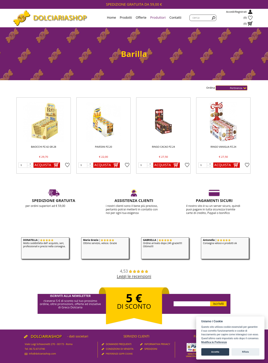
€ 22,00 (103, 156)
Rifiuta (245, 351)
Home (111, 17)
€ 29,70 (43, 156)
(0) (245, 17)
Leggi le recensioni (134, 276)
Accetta (215, 351)
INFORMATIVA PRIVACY (155, 344)
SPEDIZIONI (148, 348)
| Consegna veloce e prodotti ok (220, 241)
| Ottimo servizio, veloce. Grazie (100, 241)
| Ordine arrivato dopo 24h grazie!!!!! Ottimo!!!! (162, 243)
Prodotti (126, 17)
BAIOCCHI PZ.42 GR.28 (43, 146)
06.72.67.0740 (37, 348)
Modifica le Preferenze (214, 342)
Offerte (141, 17)
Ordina (211, 87)
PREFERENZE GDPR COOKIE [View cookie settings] (117, 353)
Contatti (175, 17)
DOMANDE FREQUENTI (116, 344)
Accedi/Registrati (236, 11)
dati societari (78, 336)
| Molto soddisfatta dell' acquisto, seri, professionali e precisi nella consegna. (44, 243)
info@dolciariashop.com (40, 353)
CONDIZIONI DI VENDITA (117, 348)
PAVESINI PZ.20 (103, 146)
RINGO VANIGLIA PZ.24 (223, 146)
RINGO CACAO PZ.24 (163, 146)
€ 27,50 (163, 156)
